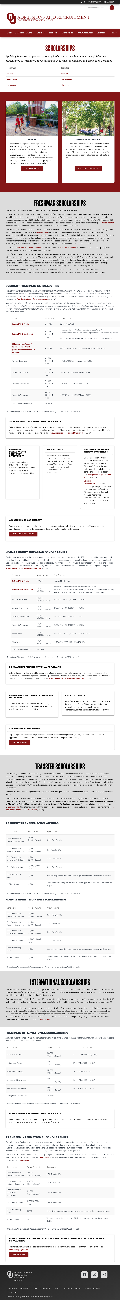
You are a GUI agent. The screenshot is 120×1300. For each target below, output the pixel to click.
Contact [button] (112, 33)
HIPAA (35, 1288)
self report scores (68, 247)
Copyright (78, 1288)
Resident (64, 74)
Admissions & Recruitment (23, 1272)
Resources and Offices (92, 1288)
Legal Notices (67, 1288)
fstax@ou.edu (44, 1019)
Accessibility (12, 1288)
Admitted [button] (101, 33)
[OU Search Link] (84, 2)
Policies (56, 1288)
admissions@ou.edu (46, 1297)
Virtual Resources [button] (85, 33)
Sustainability (24, 1288)
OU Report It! (12, 1293)
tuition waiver (108, 223)
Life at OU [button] (40, 33)
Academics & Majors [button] (23, 33)
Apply (9, 33)
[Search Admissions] (98, 8)
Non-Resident (66, 79)
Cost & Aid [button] (53, 33)
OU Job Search (45, 1288)
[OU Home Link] (81, 2)
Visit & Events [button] (67, 33)
